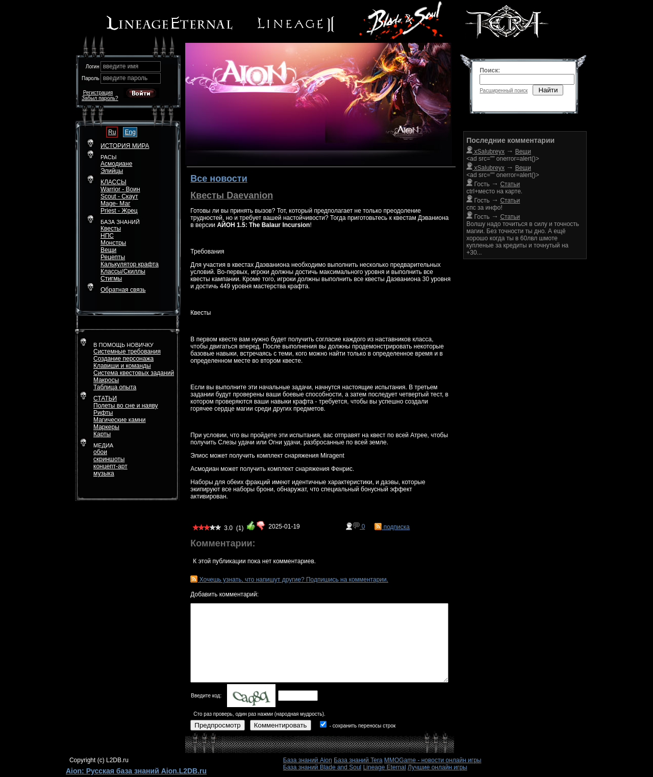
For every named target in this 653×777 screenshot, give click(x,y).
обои (100, 452)
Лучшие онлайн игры (437, 767)
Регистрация (98, 92)
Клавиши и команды (122, 365)
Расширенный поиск (504, 90)
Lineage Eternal (384, 767)
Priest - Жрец (119, 210)
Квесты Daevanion (231, 195)
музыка (103, 473)
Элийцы (112, 170)
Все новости (218, 178)
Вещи (108, 250)
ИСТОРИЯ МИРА (125, 145)
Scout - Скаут (119, 196)
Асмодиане (116, 163)
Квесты (111, 228)
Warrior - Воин (120, 189)
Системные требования (127, 351)
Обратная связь (123, 289)
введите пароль (125, 78)
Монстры (113, 242)
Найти (548, 90)
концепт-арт (110, 466)
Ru (112, 132)
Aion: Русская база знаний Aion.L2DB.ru (136, 771)
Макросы (106, 380)
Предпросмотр (217, 725)
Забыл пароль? (100, 98)
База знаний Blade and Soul (322, 767)
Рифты (103, 412)
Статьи (510, 200)
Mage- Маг (116, 203)
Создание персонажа (123, 358)
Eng (129, 132)
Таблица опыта (114, 387)
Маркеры (106, 427)
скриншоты (108, 459)
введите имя (121, 66)
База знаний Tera (358, 760)
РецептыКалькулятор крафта (130, 261)
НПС (107, 235)
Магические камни (119, 419)
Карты (102, 434)
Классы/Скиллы (123, 271)
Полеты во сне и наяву (125, 405)
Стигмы (111, 278)
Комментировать (280, 725)
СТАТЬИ (105, 398)
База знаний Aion (307, 760)
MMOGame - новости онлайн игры (432, 760)
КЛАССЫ (114, 182)
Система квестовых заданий (133, 373)
